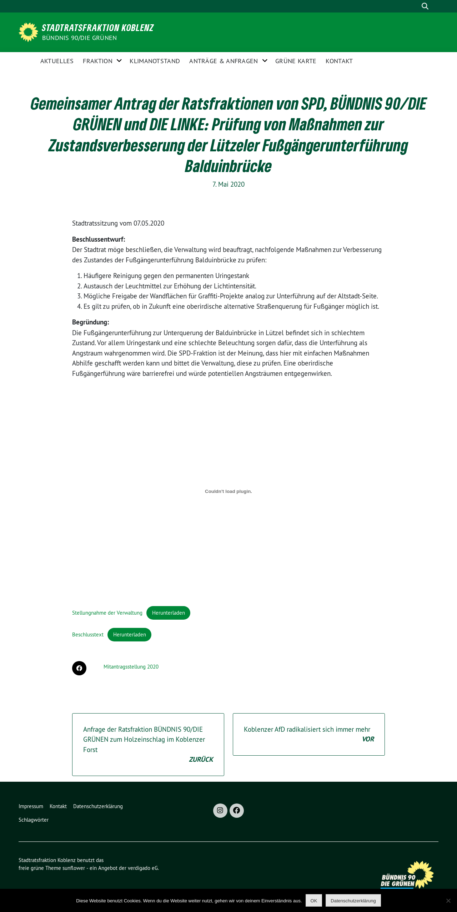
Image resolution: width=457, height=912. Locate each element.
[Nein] (448, 900)
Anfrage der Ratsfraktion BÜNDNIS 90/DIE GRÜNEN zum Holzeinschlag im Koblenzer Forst (148, 745)
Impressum (31, 806)
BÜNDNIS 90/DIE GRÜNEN (79, 38)
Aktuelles (57, 61)
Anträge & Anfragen (223, 61)
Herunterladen (168, 612)
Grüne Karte (295, 61)
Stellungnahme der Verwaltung (107, 612)
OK (314, 900)
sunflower (73, 868)
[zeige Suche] (425, 6)
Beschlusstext (88, 634)
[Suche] (414, 6)
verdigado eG (143, 868)
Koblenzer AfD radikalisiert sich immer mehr (309, 735)
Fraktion (97, 61)
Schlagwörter (34, 819)
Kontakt (339, 61)
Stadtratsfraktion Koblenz (98, 27)
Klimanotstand (155, 61)
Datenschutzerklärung (98, 806)
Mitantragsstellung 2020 (131, 666)
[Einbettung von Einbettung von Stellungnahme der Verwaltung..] (228, 491)
